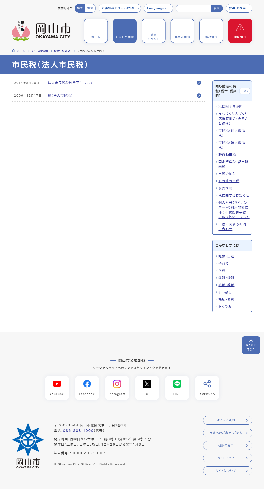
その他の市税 (229, 181)
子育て (224, 263)
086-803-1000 (78, 430)
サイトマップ (226, 458)
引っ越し (225, 292)
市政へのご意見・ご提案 (226, 432)
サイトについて (226, 470)
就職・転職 (227, 277)
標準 (80, 8)
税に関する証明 (231, 106)
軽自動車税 (227, 154)
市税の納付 (227, 173)
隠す (246, 91)
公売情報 (226, 188)
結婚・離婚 (227, 285)
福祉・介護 (227, 299)
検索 (217, 8)
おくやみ (225, 306)
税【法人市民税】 (60, 95)
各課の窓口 (226, 445)
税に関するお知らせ (234, 195)
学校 (222, 270)
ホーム (21, 51)
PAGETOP (251, 347)
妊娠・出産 (227, 256)
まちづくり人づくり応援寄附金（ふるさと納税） (233, 118)
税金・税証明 (62, 51)
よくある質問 (226, 420)
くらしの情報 (39, 51)
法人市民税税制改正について (71, 82)
